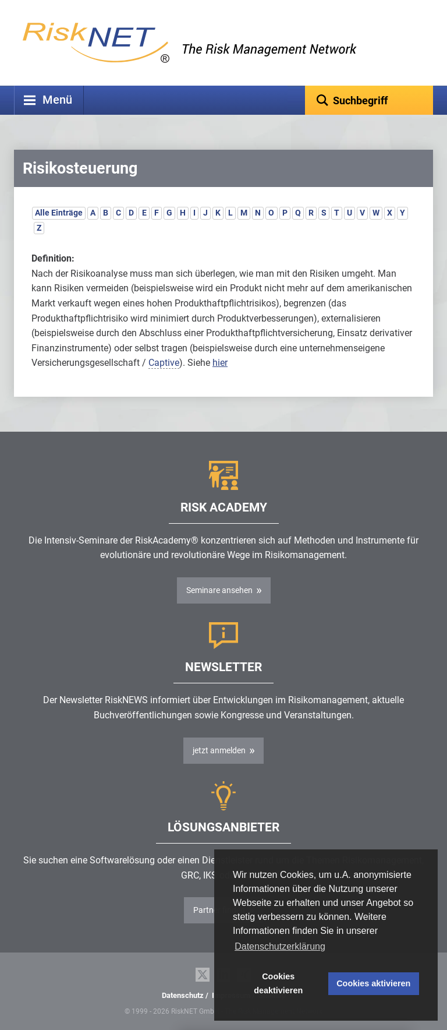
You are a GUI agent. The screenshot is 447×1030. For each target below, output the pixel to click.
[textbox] (369, 100)
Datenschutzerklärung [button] (280, 946)
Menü (57, 100)
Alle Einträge (59, 212)
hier (220, 362)
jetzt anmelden (219, 750)
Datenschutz (183, 995)
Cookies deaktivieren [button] (278, 983)
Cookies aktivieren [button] (373, 983)
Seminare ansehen (219, 590)
